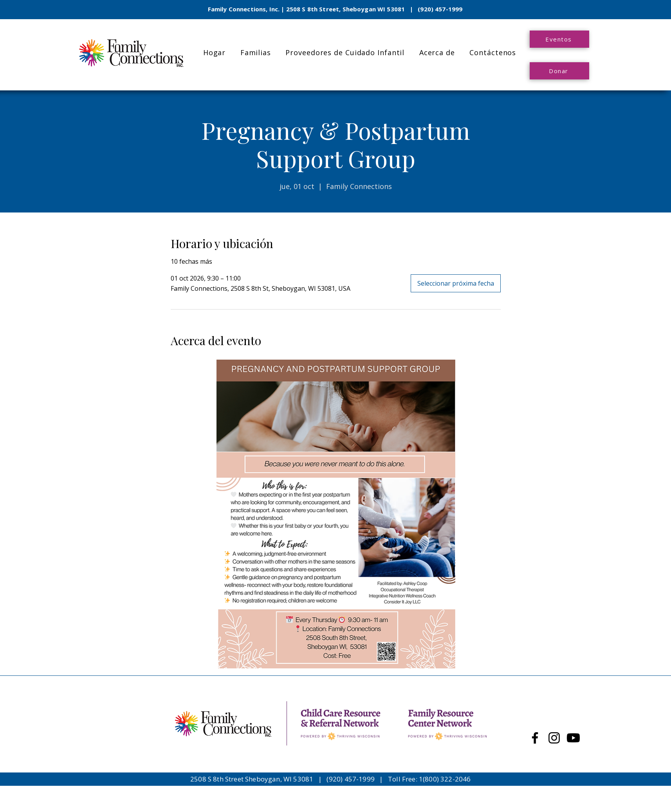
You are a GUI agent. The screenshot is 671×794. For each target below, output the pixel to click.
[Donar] (559, 70)
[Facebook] (535, 737)
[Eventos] (559, 39)
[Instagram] (554, 737)
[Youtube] (573, 737)
